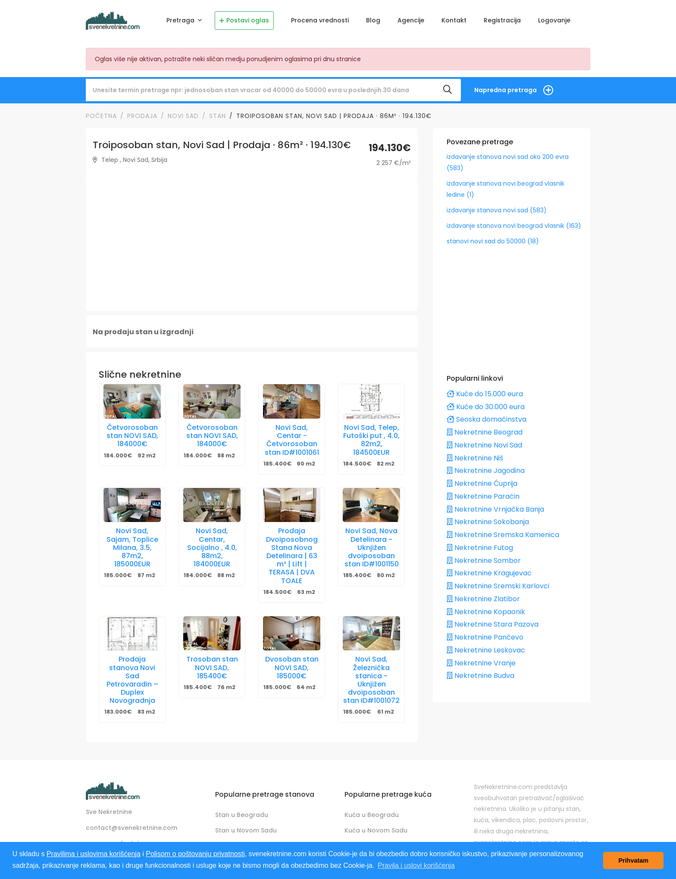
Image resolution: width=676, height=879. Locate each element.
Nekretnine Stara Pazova (492, 624)
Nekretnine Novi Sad (484, 445)
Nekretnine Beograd (485, 432)
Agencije (410, 20)
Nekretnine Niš (475, 458)
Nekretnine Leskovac (486, 650)
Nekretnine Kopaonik (486, 612)
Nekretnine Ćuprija (482, 483)
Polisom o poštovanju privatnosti (195, 853)
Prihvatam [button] (633, 860)
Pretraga (181, 20)
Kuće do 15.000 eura (485, 394)
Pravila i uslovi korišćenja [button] (416, 865)
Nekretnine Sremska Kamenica (503, 535)
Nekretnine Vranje (481, 663)
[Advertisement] (251, 243)
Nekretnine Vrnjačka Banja (495, 509)
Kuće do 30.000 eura (486, 407)
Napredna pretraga (505, 90)
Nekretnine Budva (480, 675)
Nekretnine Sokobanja (488, 522)
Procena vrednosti (320, 20)
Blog (373, 20)
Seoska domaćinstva (486, 419)
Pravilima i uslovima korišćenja (94, 853)
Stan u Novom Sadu (246, 830)
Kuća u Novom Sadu (375, 830)
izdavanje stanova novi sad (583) (497, 210)
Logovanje (554, 20)
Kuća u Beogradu (371, 815)
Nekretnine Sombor (484, 560)
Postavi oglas (244, 20)
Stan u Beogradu (241, 815)
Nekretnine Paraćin (483, 496)
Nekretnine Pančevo (485, 637)
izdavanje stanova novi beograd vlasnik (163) (514, 225)
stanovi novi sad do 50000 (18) (493, 241)
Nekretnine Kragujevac (489, 573)
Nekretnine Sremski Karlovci (498, 586)
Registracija (502, 20)
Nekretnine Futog (480, 548)
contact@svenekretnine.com (131, 827)
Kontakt (453, 20)
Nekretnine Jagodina (486, 470)
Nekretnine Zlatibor (483, 599)
